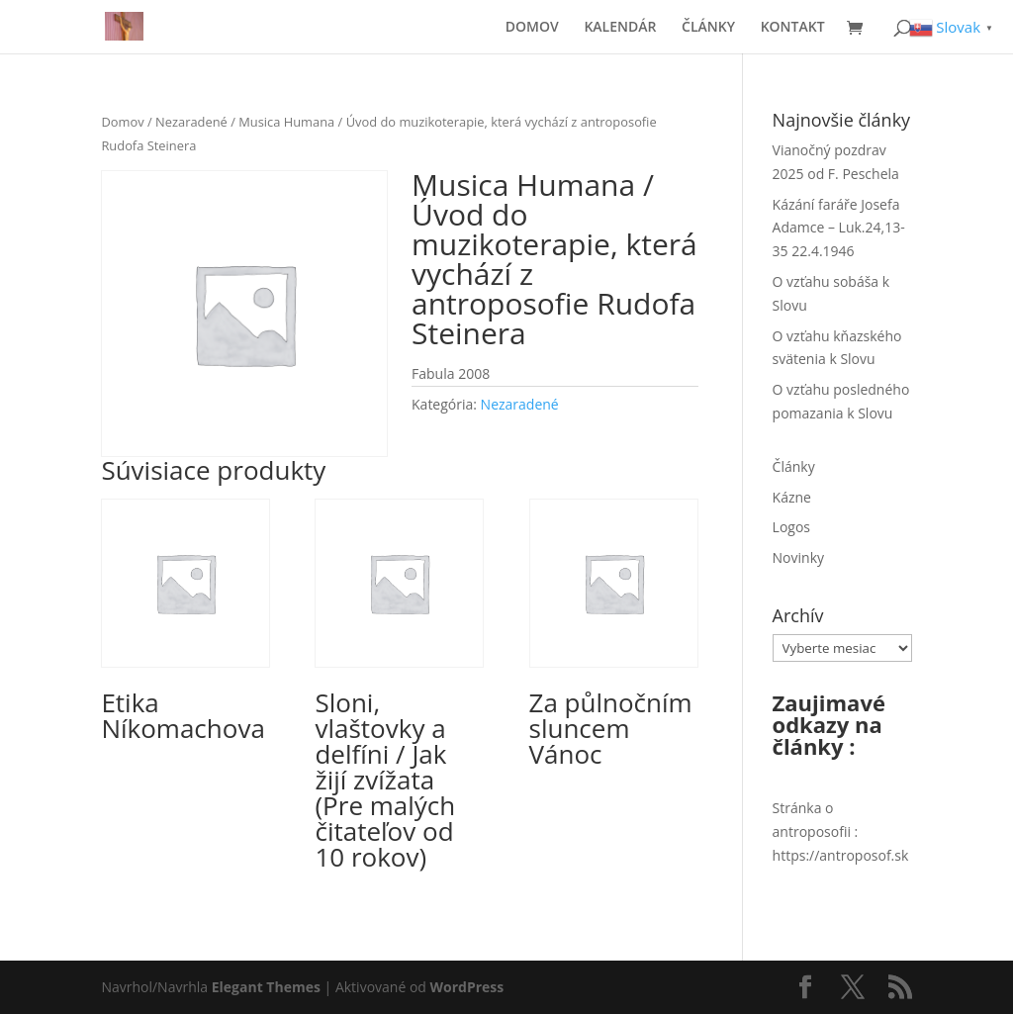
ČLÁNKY (708, 28)
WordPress (467, 986)
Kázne (792, 497)
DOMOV (532, 28)
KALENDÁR (620, 28)
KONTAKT (793, 28)
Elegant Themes (266, 986)
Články (794, 466)
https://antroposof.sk (841, 855)
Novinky (798, 557)
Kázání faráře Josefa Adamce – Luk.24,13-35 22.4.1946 (839, 228)
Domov (122, 122)
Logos (791, 526)
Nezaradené (191, 122)
